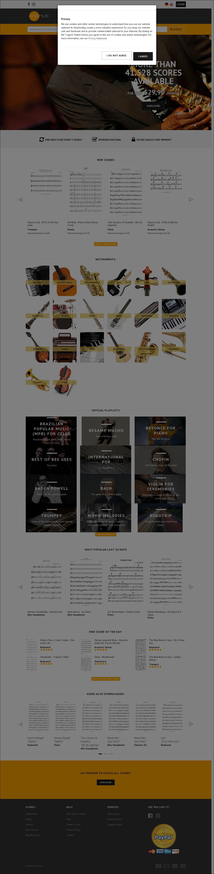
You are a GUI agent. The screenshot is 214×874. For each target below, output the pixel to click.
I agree (143, 56)
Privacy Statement (97, 38)
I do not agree (117, 55)
